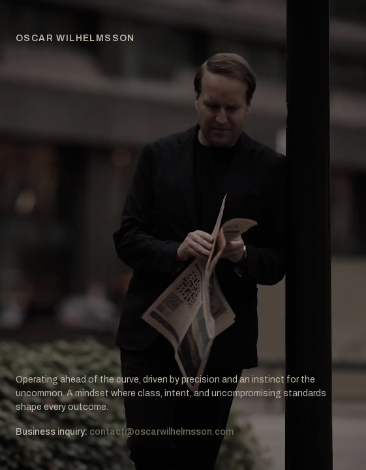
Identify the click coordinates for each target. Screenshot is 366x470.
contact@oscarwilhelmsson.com (161, 432)
